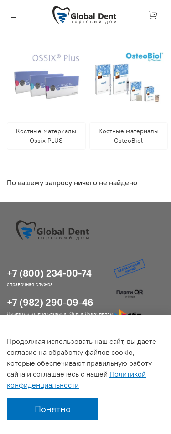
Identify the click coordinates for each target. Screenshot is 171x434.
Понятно (53, 408)
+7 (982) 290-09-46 (50, 302)
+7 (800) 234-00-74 (49, 273)
